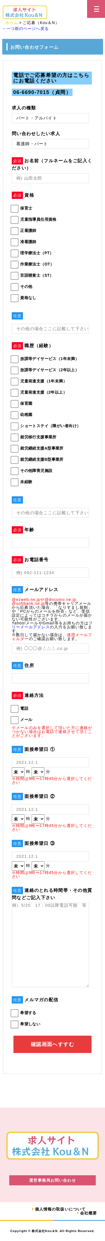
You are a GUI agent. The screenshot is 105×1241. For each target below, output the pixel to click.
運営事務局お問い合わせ (52, 1180)
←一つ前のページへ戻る (25, 28)
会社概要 (88, 1213)
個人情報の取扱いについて (60, 1209)
